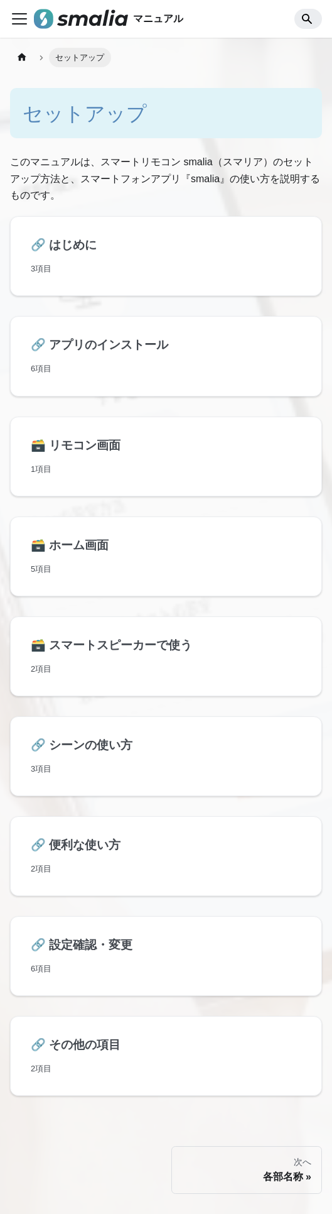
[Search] (308, 19)
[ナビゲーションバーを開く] (19, 18)
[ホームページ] (22, 57)
